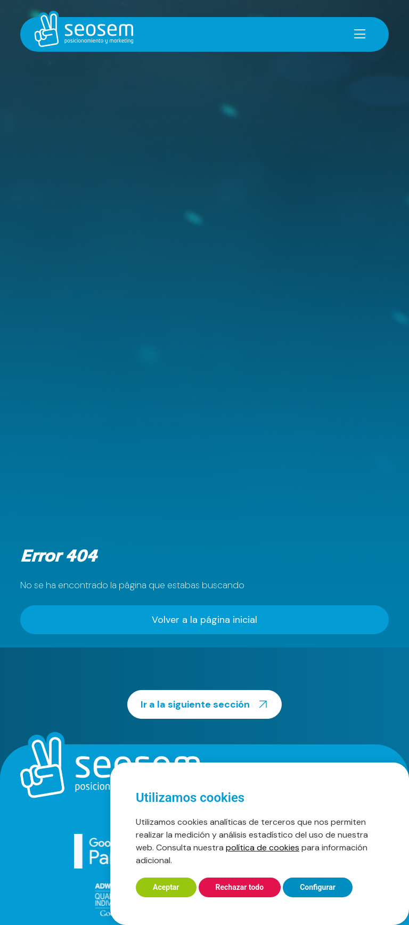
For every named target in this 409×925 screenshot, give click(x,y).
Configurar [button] (318, 887)
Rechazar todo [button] (240, 887)
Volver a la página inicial (204, 619)
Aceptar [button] (166, 887)
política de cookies (262, 847)
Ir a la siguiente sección (206, 704)
